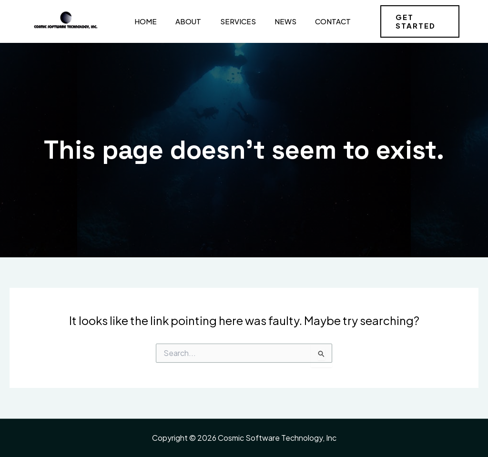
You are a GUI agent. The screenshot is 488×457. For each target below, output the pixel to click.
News (276, 21)
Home (143, 21)
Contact (322, 21)
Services (231, 21)
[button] (417, 21)
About (183, 21)
